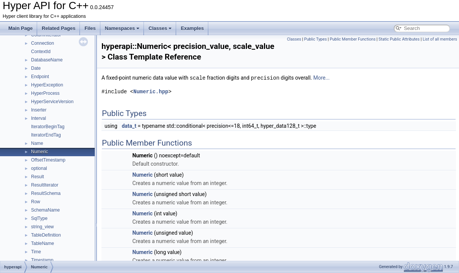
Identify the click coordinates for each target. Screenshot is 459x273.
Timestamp (42, 260)
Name (37, 143)
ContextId (40, 51)
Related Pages (58, 28)
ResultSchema (46, 193)
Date (36, 68)
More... (321, 78)
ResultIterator (44, 185)
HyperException (47, 85)
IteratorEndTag (46, 135)
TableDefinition (46, 235)
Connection (42, 43)
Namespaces (122, 28)
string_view (42, 226)
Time (36, 251)
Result (37, 176)
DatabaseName (46, 60)
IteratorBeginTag (47, 126)
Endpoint (40, 76)
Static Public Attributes (399, 39)
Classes (160, 28)
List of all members (440, 39)
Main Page (20, 28)
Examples (192, 28)
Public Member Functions (353, 39)
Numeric (39, 151)
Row (35, 201)
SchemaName (45, 210)
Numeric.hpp (150, 91)
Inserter (39, 110)
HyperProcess (45, 93)
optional (39, 168)
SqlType (39, 218)
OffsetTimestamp (48, 160)
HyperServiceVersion (52, 101)
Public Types (315, 39)
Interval (38, 118)
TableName (42, 243)
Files (90, 28)
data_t (129, 125)
